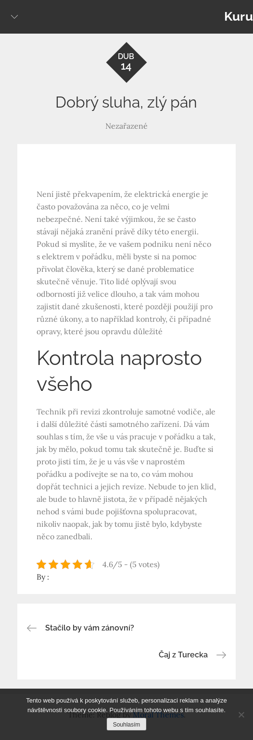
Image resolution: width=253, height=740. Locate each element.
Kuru (238, 16)
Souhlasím (126, 724)
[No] (241, 714)
